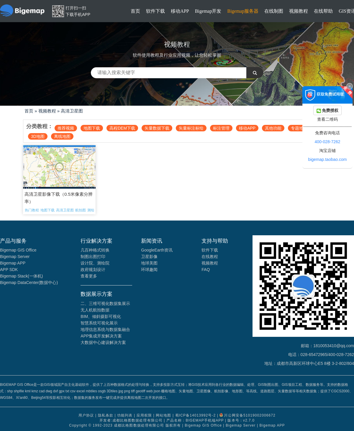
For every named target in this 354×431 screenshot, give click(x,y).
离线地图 (62, 136)
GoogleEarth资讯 (157, 250)
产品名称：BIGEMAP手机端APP (195, 420)
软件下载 (155, 11)
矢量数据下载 (157, 128)
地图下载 (91, 128)
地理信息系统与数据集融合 (105, 329)
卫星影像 (149, 256)
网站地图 (163, 415)
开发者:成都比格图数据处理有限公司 (131, 420)
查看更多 (89, 276)
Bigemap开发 (208, 11)
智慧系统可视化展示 (99, 323)
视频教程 (298, 11)
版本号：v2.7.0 (241, 420)
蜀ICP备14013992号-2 (195, 415)
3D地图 (38, 136)
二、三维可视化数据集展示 (105, 303)
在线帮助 (323, 11)
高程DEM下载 (122, 128)
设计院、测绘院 (95, 263)
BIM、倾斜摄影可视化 (101, 316)
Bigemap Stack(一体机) (21, 276)
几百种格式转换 (95, 250)
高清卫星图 (72, 110)
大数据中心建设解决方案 (103, 342)
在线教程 (209, 256)
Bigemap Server (15, 256)
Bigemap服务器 (242, 11)
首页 (135, 11)
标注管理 (221, 128)
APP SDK (9, 269)
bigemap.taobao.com (327, 159)
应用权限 (144, 415)
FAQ (205, 269)
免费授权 (328, 110)
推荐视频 (66, 128)
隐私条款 (105, 415)
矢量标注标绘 (191, 128)
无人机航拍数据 (95, 310)
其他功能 (273, 128)
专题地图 (299, 128)
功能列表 (124, 415)
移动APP (180, 11)
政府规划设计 (93, 269)
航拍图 (80, 210)
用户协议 (86, 415)
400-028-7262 (327, 141)
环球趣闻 (149, 269)
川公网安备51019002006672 (249, 415)
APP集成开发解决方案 (101, 336)
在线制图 (273, 11)
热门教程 (32, 210)
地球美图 (149, 263)
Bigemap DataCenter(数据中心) (29, 282)
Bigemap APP (12, 263)
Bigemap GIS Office (18, 250)
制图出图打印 (93, 256)
